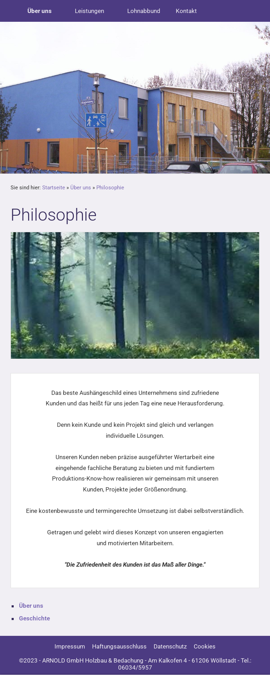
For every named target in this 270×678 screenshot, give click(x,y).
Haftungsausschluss (119, 646)
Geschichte (34, 618)
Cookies (205, 646)
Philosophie (110, 187)
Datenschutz (170, 646)
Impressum (69, 646)
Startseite (53, 187)
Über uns (80, 187)
